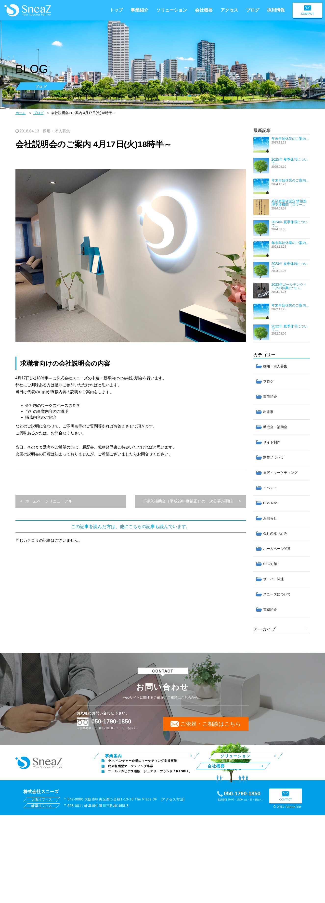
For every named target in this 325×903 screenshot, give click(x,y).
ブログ (252, 10)
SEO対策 (270, 564)
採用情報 (276, 10)
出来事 (268, 412)
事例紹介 (270, 397)
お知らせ (270, 518)
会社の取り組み (275, 533)
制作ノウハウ (273, 457)
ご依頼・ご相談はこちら (210, 724)
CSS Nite (270, 503)
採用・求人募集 (56, 131)
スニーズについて (277, 594)
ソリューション (171, 10)
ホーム (20, 113)
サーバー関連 (273, 579)
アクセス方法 (172, 803)
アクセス (229, 10)
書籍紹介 (270, 609)
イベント (270, 488)
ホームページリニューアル (48, 501)
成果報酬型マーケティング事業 (130, 770)
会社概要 (204, 10)
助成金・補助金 (275, 427)
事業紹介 (139, 10)
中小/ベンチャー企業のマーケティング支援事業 (142, 764)
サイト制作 (271, 442)
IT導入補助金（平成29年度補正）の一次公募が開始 (188, 501)
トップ (116, 10)
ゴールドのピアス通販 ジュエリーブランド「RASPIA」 (150, 775)
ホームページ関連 (277, 549)
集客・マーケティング (280, 473)
